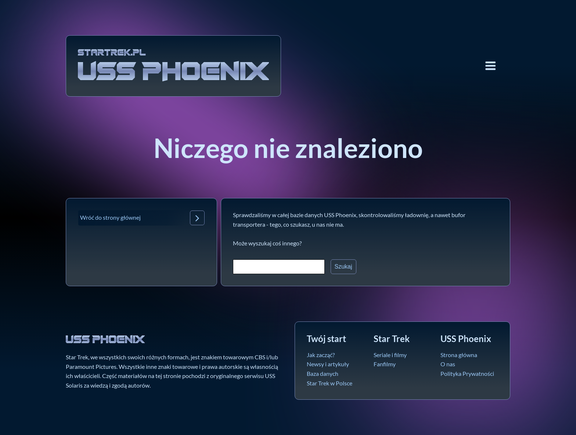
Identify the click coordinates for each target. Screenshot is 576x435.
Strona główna (458, 354)
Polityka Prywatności (467, 373)
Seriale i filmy (390, 354)
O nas (447, 363)
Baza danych (322, 373)
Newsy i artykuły (328, 363)
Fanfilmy (385, 363)
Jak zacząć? (321, 354)
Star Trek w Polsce (329, 383)
